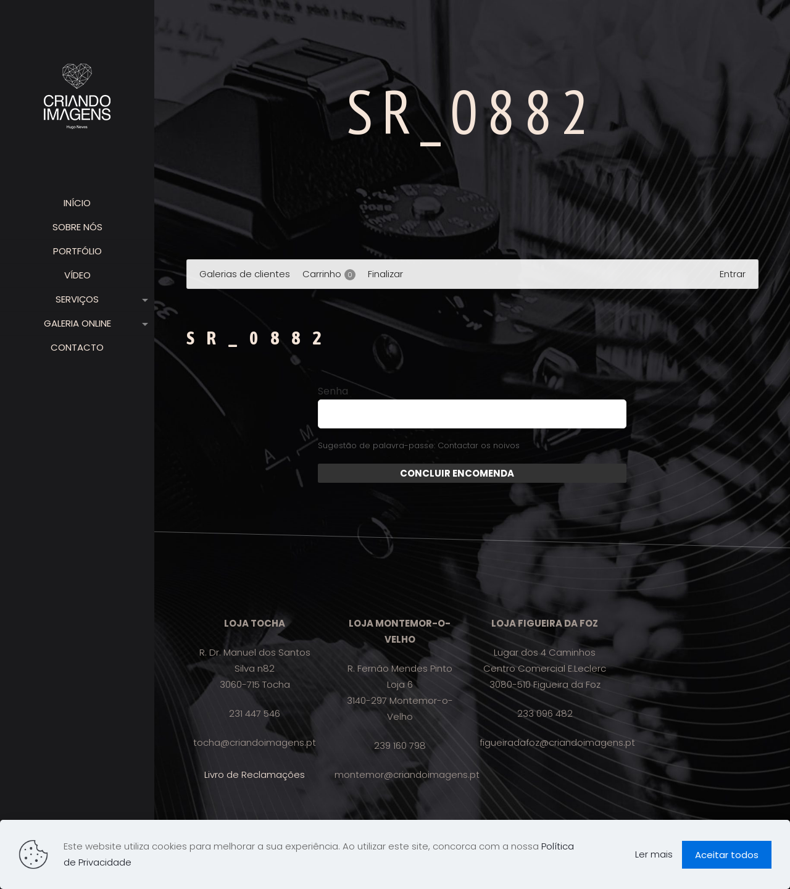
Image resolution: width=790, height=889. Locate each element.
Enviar (529, 473)
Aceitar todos (727, 854)
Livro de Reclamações (254, 774)
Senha (333, 391)
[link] (142, 299)
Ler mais (654, 854)
